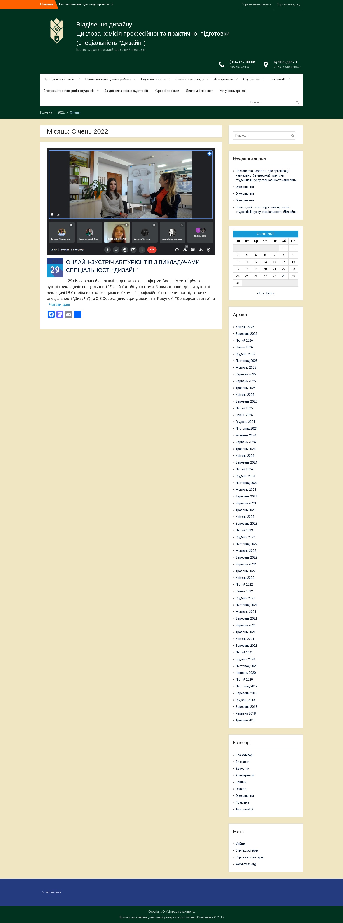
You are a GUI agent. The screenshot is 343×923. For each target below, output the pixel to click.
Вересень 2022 (246, 557)
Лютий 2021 (244, 652)
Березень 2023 (246, 523)
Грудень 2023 (245, 476)
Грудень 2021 (245, 598)
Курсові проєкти (166, 91)
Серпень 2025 (246, 374)
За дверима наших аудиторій (126, 91)
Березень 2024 (246, 462)
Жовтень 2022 (246, 550)
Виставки (242, 762)
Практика (242, 802)
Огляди (241, 789)
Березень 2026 (246, 333)
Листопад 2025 (246, 361)
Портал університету (256, 4)
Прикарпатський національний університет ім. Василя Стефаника (166, 917)
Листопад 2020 (246, 666)
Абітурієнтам (223, 79)
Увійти (240, 844)
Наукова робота (153, 79)
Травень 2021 (246, 632)
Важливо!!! (277, 79)
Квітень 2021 (245, 639)
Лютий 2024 (244, 469)
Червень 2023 (246, 503)
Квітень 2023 (245, 516)
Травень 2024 (246, 449)
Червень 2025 (246, 381)
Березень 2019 (246, 693)
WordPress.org (246, 864)
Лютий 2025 (244, 408)
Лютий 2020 (244, 679)
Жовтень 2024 (246, 435)
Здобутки (242, 768)
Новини (241, 782)
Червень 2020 (246, 672)
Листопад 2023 (246, 483)
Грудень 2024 (245, 422)
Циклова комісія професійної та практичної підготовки (153, 33)
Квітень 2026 (245, 327)
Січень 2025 (244, 415)
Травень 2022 (246, 571)
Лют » (270, 293)
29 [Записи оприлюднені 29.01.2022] (283, 276)
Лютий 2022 (244, 584)
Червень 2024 (246, 442)
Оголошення (245, 187)
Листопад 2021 (246, 605)
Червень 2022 (246, 564)
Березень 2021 (246, 645)
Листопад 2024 (246, 428)
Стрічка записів (247, 850)
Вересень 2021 (246, 618)
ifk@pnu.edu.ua (240, 66)
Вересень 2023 (246, 496)
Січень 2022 (244, 591)
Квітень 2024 (245, 455)
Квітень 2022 (245, 578)
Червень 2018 (246, 713)
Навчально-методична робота (108, 79)
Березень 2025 (246, 401)
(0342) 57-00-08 (242, 62)
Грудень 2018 (245, 700)
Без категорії (245, 755)
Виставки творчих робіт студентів (69, 91)
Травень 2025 (246, 388)
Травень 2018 (246, 720)
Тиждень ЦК (245, 809)
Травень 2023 (246, 510)
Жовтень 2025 (246, 367)
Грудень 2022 (245, 537)
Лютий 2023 (244, 530)
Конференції (245, 775)
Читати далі (59, 304)
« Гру (260, 293)
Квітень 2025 (245, 394)
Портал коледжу (288, 4)
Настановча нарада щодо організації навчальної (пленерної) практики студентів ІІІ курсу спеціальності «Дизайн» (266, 175)
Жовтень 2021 (246, 611)
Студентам (251, 79)
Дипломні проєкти (199, 91)
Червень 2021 (246, 625)
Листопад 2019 (246, 686)
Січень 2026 (244, 347)
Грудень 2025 (245, 354)
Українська (53, 892)
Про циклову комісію (59, 79)
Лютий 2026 (244, 340)
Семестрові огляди (189, 79)
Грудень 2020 (245, 659)
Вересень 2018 (246, 706)
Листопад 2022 (246, 544)
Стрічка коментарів (250, 857)
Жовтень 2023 (246, 489)
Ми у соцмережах (233, 91)
